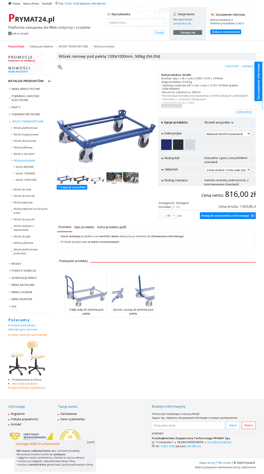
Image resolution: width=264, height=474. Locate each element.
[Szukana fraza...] (136, 22)
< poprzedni (231, 66)
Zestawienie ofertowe (230, 14)
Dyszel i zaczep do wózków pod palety (133, 311)
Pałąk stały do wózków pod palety (86, 311)
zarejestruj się (182, 23)
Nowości (29, 70)
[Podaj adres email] (188, 425)
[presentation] (64, 226)
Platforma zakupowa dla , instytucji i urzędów (49, 27)
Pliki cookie (224, 463)
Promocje (29, 59)
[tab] (64, 227)
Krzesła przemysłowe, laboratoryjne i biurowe (23, 327)
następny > (249, 66)
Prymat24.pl (16, 46)
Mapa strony (207, 463)
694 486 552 (98, 3)
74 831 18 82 (71, 3)
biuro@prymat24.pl (219, 442)
